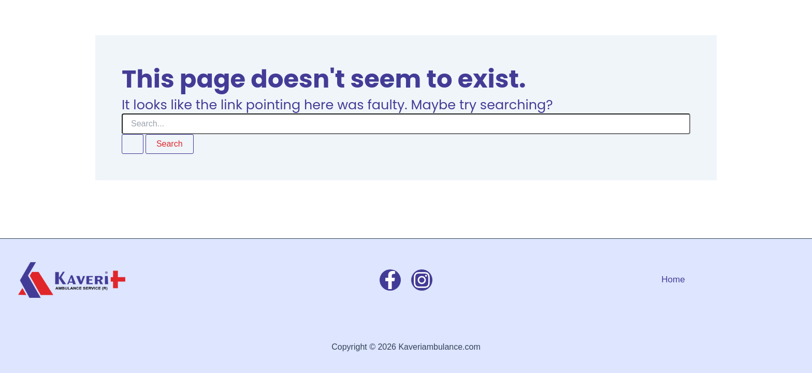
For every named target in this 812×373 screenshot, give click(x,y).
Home (673, 279)
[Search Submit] (132, 144)
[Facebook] (390, 280)
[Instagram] (421, 280)
